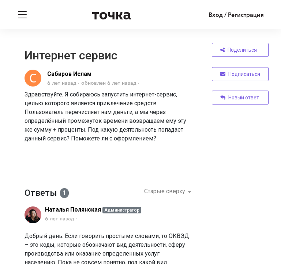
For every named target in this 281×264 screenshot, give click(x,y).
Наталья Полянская (73, 209)
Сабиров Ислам (69, 73)
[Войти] (231, 14)
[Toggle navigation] (22, 14)
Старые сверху (165, 191)
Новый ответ (239, 97)
